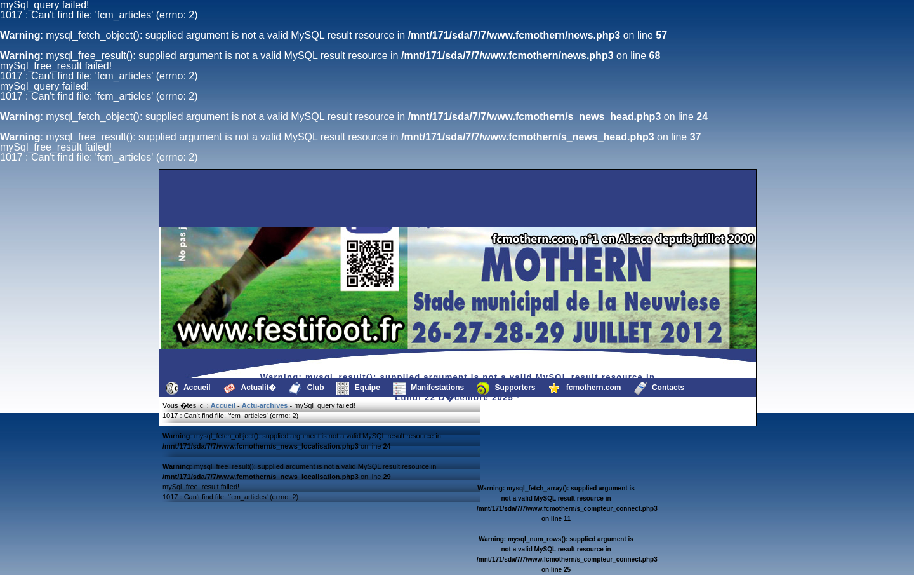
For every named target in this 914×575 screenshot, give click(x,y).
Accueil (188, 388)
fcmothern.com (584, 388)
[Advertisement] (225, 198)
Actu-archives (265, 405)
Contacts (659, 388)
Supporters (506, 388)
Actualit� (250, 388)
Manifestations (428, 388)
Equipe (358, 388)
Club (306, 388)
